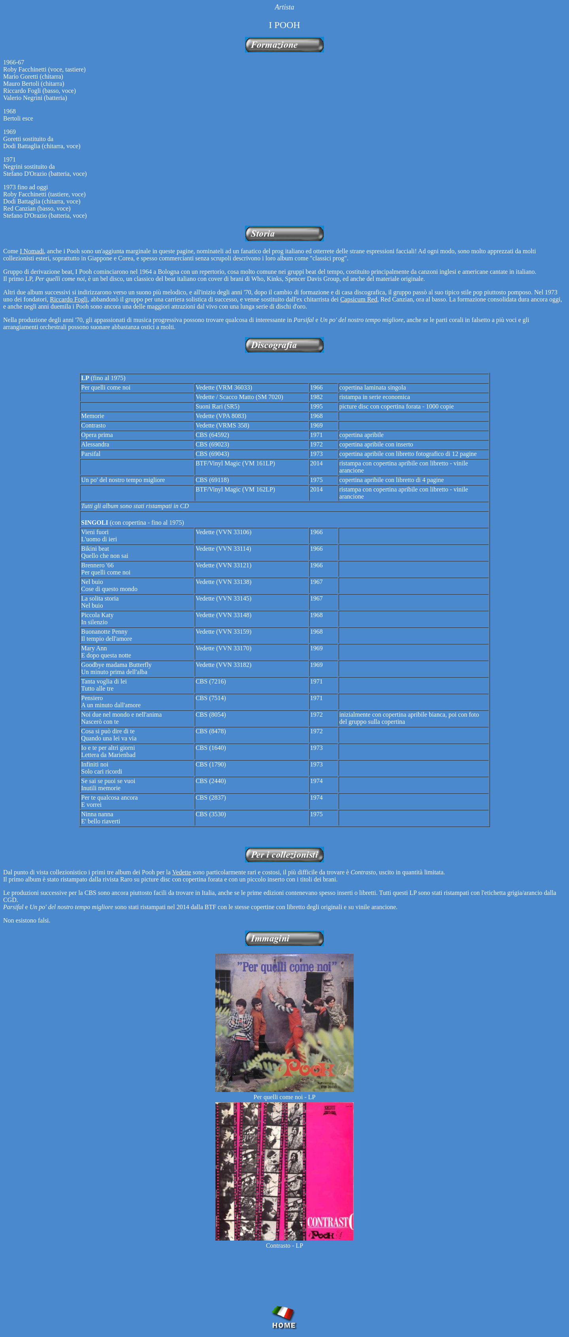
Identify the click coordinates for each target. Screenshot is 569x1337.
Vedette (181, 872)
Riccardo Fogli (69, 299)
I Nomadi (32, 251)
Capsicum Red (358, 299)
